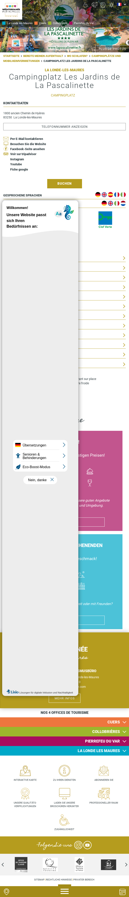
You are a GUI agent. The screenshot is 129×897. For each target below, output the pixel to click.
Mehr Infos (65, 698)
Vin (90, 483)
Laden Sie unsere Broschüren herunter (64, 804)
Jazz (39, 483)
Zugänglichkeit (16, 345)
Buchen (64, 184)
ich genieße (65, 522)
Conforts (11, 277)
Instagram (17, 159)
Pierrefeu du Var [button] (102, 741)
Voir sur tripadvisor (23, 154)
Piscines (65, 587)
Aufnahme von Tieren (20, 335)
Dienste (9, 364)
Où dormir (65, 575)
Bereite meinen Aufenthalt (43, 56)
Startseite (11, 56)
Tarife (8, 325)
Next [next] (122, 864)
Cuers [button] (113, 722)
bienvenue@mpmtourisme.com (65, 686)
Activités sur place (19, 287)
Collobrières (60, 23)
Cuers (42, 23)
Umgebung (11, 306)
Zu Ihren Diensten (64, 780)
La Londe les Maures (20, 23)
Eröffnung (12, 316)
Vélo (56, 472)
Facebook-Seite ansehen (27, 149)
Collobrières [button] (106, 731)
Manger (90, 472)
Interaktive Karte (25, 780)
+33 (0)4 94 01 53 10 (66, 682)
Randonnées (73, 483)
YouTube (87, 845)
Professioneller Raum (103, 802)
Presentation (14, 258)
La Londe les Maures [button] (99, 750)
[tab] (64, 722)
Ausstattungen (16, 268)
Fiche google (19, 169)
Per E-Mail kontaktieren (26, 139)
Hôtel (48, 575)
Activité (56, 483)
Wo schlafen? (77, 56)
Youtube (16, 164)
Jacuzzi (81, 587)
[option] (79, 864)
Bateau (39, 472)
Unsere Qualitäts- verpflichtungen (25, 804)
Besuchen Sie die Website (28, 144)
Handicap (48, 587)
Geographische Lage (20, 296)
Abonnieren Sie (103, 780)
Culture (73, 472)
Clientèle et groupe (19, 354)
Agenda (122, 892)
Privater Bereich (83, 880)
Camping (81, 575)
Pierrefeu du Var (84, 23)
